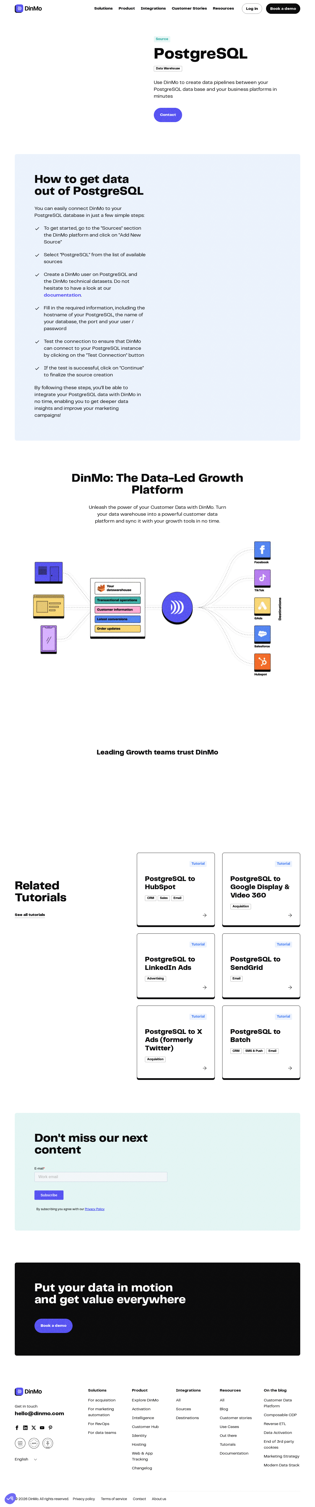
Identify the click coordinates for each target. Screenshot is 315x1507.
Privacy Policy (95, 1209)
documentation (62, 295)
